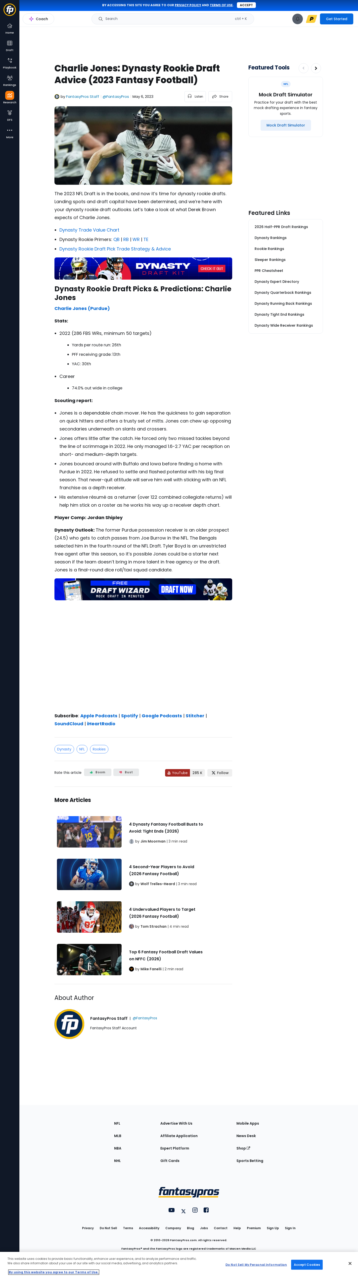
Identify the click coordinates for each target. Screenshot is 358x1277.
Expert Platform (174, 1148)
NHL (117, 1160)
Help (237, 1228)
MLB (117, 1135)
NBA (117, 1148)
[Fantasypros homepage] (9, 12)
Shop (243, 1148)
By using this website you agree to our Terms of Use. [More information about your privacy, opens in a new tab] (54, 1272)
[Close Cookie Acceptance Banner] (350, 1263)
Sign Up (273, 1228)
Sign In (290, 1228)
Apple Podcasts (98, 716)
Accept (246, 5)
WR (135, 239)
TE (145, 239)
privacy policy (188, 5)
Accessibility (149, 1228)
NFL (82, 749)
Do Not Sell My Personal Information (256, 1264)
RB (125, 239)
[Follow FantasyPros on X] (219, 773)
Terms (128, 1228)
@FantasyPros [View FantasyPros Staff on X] (116, 96)
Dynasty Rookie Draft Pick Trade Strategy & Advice (115, 249)
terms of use (221, 5)
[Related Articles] (143, 885)
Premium (254, 1228)
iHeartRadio (101, 724)
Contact (220, 1228)
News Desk (246, 1135)
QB (116, 239)
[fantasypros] (143, 655)
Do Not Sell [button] (108, 1228)
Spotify (129, 716)
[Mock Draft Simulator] (286, 125)
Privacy (88, 1228)
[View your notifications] (297, 18)
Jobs (204, 1228)
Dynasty (64, 749)
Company (173, 1228)
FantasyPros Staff (82, 96)
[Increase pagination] (316, 68)
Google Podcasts (162, 716)
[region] (179, 1264)
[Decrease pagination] (304, 68)
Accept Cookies (307, 1264)
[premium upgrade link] (311, 18)
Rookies (99, 749)
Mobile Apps (247, 1123)
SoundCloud (68, 724)
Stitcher (195, 716)
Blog (190, 1228)
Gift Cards (169, 1160)
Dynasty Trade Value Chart (89, 230)
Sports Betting (249, 1160)
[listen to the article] (195, 96)
